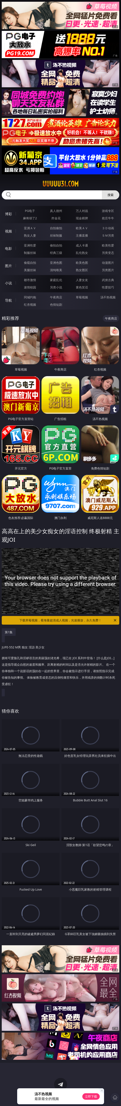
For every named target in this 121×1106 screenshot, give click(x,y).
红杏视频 (30, 304)
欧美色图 (82, 263)
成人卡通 (82, 245)
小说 (8, 283)
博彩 (8, 214)
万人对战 (82, 211)
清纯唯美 (56, 270)
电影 (8, 248)
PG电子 (30, 211)
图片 (8, 265)
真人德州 (56, 211)
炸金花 (56, 218)
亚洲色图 (56, 263)
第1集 (9, 632)
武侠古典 (108, 280)
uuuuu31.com (60, 184)
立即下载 (91, 1096)
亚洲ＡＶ (30, 228)
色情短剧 (56, 304)
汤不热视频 (108, 297)
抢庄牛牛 (108, 218)
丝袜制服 (56, 235)
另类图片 (108, 270)
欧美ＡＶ (82, 228)
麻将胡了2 (30, 218)
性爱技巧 (108, 287)
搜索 (111, 195)
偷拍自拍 (56, 245)
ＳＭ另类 (108, 235)
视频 (8, 231)
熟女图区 (82, 270)
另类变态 (108, 253)
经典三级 (56, 253)
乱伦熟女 (82, 253)
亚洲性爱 (30, 245)
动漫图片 (108, 263)
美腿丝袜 (30, 270)
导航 (8, 300)
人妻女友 (82, 280)
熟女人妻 (30, 235)
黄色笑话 (82, 287)
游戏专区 (108, 211)
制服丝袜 (30, 253)
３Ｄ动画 (108, 228)
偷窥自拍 (30, 263)
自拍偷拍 (56, 228)
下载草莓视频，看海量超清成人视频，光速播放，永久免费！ (68, 620)
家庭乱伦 (56, 280)
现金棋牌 (82, 218)
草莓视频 (82, 297)
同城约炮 (30, 297)
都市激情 (30, 280)
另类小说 (56, 287)
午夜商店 (56, 297)
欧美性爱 (108, 245)
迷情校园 (30, 287)
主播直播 (82, 235)
